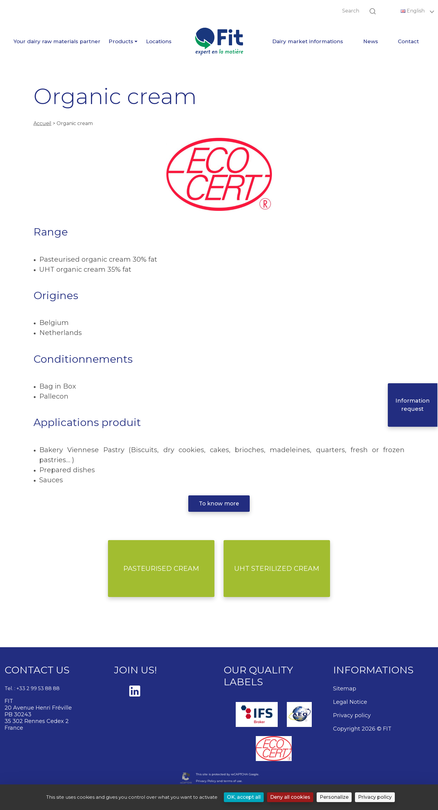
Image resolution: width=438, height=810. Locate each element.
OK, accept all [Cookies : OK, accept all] (244, 797)
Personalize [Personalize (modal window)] (334, 797)
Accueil (42, 123)
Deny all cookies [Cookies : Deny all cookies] (290, 797)
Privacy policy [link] (375, 797)
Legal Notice (350, 702)
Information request (413, 404)
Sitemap (344, 688)
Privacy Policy (206, 781)
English (413, 11)
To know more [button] (219, 503)
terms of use (233, 781)
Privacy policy (352, 715)
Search (350, 11)
